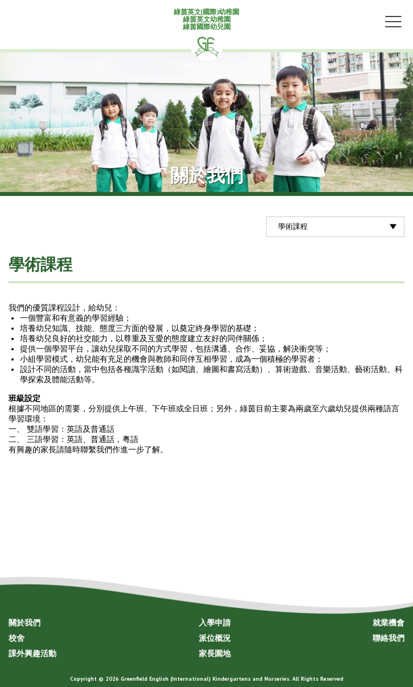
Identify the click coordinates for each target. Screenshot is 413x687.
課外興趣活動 (32, 653)
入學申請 (215, 623)
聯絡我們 (388, 638)
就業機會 (388, 623)
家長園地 (215, 653)
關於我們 (24, 623)
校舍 (16, 638)
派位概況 (215, 638)
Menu (393, 21)
